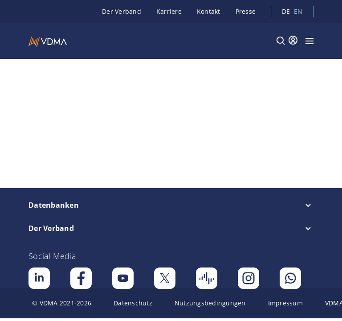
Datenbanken (53, 205)
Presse (246, 11)
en (298, 11)
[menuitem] (61, 303)
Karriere (169, 11)
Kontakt (208, 11)
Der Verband (121, 11)
